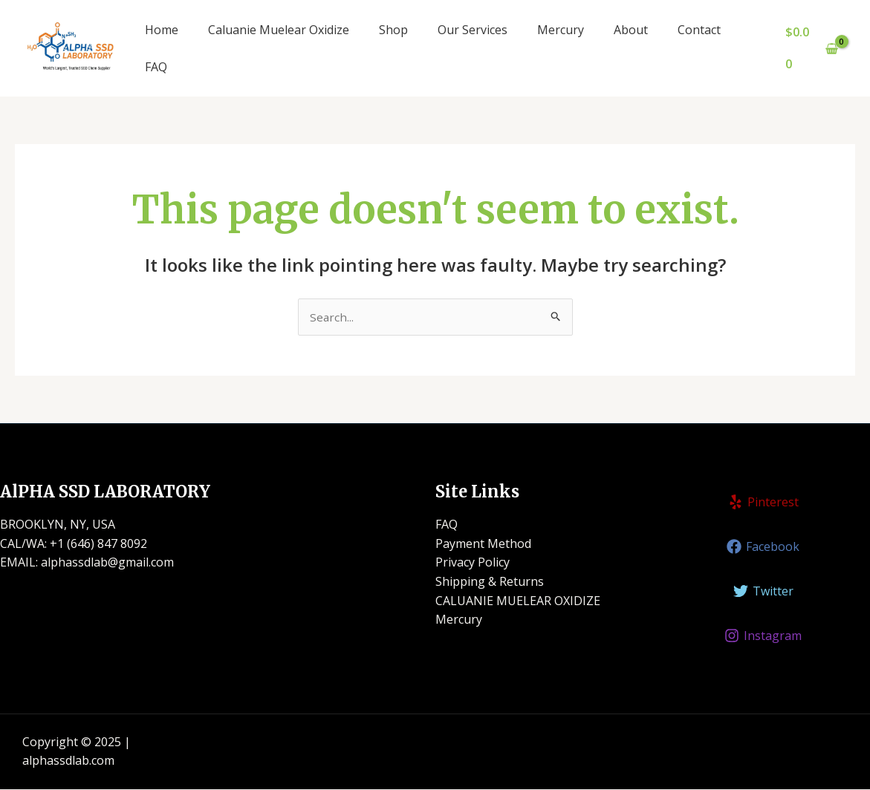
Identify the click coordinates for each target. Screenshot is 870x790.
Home (161, 30)
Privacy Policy (472, 563)
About (631, 30)
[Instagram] (763, 636)
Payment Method (483, 544)
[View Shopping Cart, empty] (811, 48)
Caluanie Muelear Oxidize (278, 30)
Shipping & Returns (489, 582)
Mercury (560, 30)
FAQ (156, 67)
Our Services (472, 30)
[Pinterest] (763, 502)
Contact (699, 30)
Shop (393, 30)
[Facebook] (763, 547)
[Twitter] (763, 591)
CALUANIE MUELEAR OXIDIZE (517, 601)
